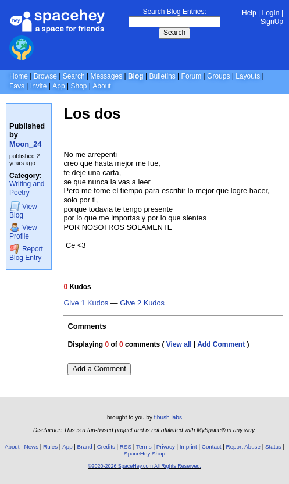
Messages (106, 76)
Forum (191, 76)
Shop (78, 86)
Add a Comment (99, 368)
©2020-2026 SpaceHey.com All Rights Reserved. (144, 466)
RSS (125, 446)
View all (179, 344)
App (58, 86)
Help (249, 13)
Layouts (248, 76)
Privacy (165, 446)
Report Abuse (243, 446)
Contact (212, 446)
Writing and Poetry (26, 188)
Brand (84, 446)
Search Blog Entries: (174, 12)
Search (174, 33)
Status (273, 446)
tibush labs (168, 417)
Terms (144, 446)
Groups (218, 76)
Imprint (188, 446)
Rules (50, 446)
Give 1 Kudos (85, 303)
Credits (106, 446)
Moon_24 (25, 144)
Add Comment (221, 344)
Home (18, 76)
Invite (38, 86)
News (31, 446)
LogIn (271, 13)
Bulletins (162, 76)
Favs (16, 86)
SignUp (272, 21)
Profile (23, 231)
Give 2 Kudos (142, 303)
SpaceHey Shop (144, 453)
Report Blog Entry (26, 253)
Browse (45, 76)
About (101, 86)
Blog (136, 76)
